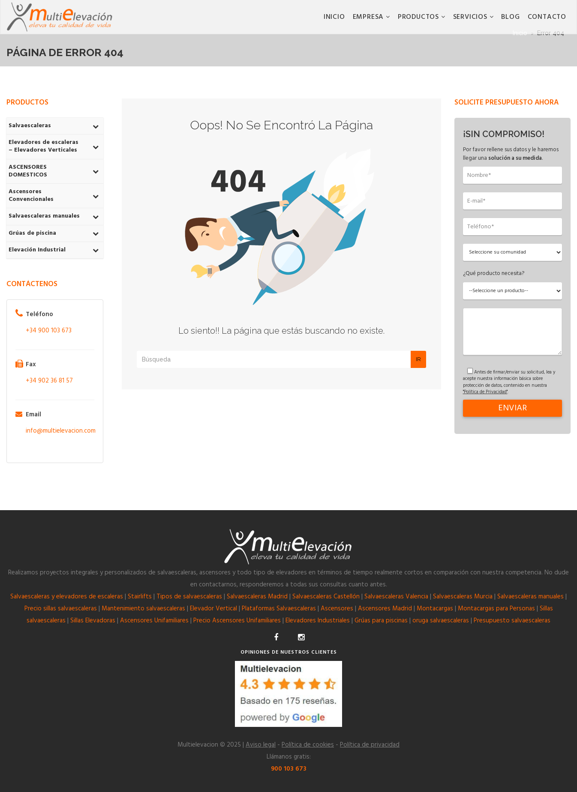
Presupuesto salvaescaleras (512, 621)
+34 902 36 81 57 (49, 381)
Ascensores (337, 609)
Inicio (334, 17)
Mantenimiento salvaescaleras (143, 609)
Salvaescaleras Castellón (326, 597)
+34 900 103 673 (49, 331)
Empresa (369, 17)
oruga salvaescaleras (440, 621)
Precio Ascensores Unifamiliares (237, 621)
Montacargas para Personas (496, 609)
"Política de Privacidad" (485, 392)
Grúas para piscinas (381, 621)
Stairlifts (140, 597)
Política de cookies (308, 745)
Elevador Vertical (213, 609)
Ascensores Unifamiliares (154, 621)
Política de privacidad (370, 745)
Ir (418, 359)
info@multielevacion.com (61, 431)
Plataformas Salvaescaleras (279, 609)
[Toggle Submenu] (95, 126)
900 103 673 (289, 769)
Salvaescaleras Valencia (396, 597)
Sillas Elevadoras (92, 621)
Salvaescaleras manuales (530, 597)
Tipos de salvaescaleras (189, 597)
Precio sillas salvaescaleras (60, 609)
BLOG (510, 17)
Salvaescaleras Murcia (463, 597)
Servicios (471, 17)
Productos (419, 17)
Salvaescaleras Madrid (257, 597)
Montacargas (435, 609)
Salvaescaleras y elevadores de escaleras (66, 597)
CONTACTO (547, 17)
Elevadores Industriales (317, 621)
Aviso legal (261, 745)
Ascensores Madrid (385, 609)
